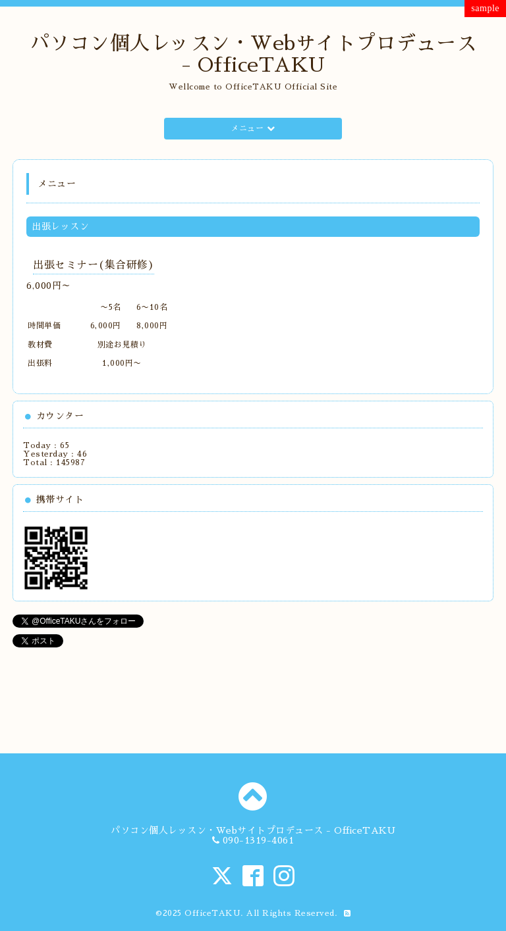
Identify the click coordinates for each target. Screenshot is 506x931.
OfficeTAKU (212, 913)
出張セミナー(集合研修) (93, 265)
